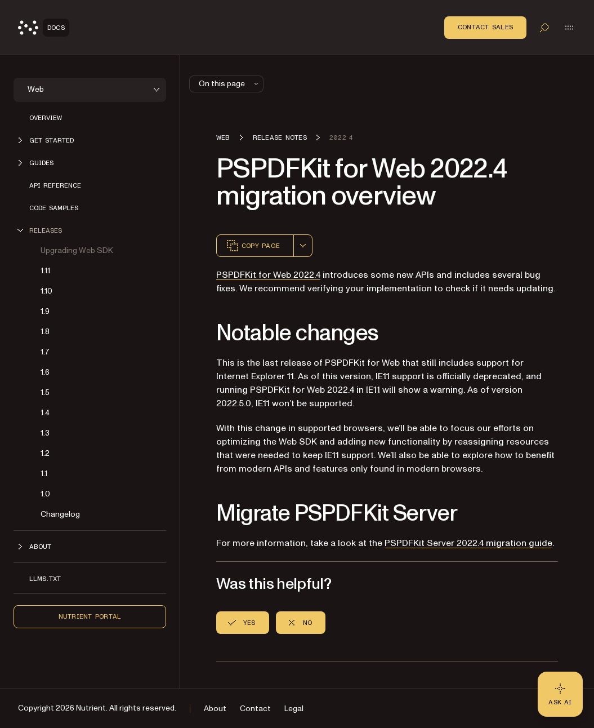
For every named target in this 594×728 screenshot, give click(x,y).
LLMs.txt (45, 578)
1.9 (45, 311)
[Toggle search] (544, 27)
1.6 (45, 372)
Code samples (53, 208)
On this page (230, 83)
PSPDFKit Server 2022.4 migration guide (468, 543)
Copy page (253, 245)
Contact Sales (485, 27)
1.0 (45, 494)
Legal (293, 708)
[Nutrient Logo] (43, 27)
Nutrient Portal (90, 616)
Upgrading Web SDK (77, 250)
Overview (45, 117)
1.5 (45, 392)
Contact (255, 708)
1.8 (45, 331)
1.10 (46, 291)
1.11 (45, 270)
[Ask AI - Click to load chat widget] (560, 694)
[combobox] (302, 245)
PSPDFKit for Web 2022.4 (268, 275)
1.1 (44, 473)
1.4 (45, 412)
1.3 (45, 433)
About (215, 708)
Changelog (60, 514)
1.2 (45, 453)
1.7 (45, 352)
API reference (55, 185)
